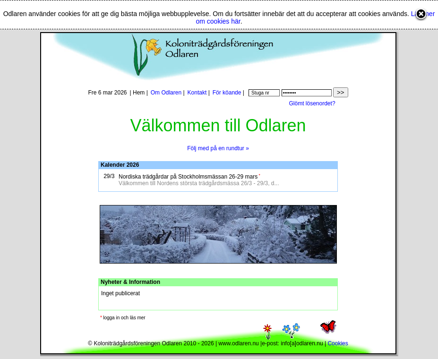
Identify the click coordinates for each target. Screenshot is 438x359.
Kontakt (197, 92)
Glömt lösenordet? (312, 103)
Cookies (337, 343)
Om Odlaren (166, 92)
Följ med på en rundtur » (218, 148)
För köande (227, 92)
